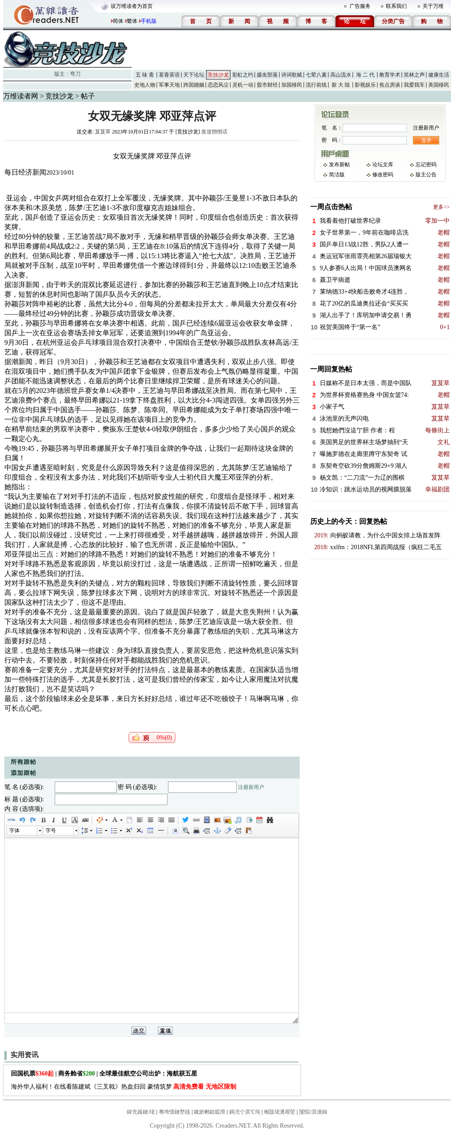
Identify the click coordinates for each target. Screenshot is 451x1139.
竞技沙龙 (218, 75)
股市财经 (267, 85)
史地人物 (144, 85)
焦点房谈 (389, 85)
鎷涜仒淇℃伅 (244, 1112)
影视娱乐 (365, 85)
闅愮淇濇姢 (313, 1112)
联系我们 (396, 6)
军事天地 (169, 85)
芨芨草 (103, 132)
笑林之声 (414, 75)
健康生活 (438, 75)
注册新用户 (251, 787)
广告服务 (360, 6)
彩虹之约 (242, 75)
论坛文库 (382, 164)
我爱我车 (414, 85)
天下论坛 (193, 75)
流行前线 (316, 85)
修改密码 (382, 175)
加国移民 (291, 85)
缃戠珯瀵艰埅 (279, 1112)
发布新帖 (339, 164)
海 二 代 (365, 75)
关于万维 (433, 6)
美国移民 (438, 85)
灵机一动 (242, 85)
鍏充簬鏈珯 (141, 1112)
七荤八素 (316, 75)
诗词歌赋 (291, 75)
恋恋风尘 (218, 85)
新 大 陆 (341, 85)
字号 (50, 830)
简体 (118, 21)
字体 (14, 830)
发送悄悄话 (214, 132)
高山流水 (340, 75)
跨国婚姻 (193, 85)
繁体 (132, 21)
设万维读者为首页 (132, 6)
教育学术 (389, 75)
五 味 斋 (145, 75)
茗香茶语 (169, 75)
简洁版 (337, 175)
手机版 (149, 21)
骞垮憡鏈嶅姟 (174, 1112)
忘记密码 (426, 164)
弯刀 (75, 74)
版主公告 (426, 175)
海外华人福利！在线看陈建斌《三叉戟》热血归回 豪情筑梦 (123, 1086)
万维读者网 (20, 96)
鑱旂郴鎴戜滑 (209, 1112)
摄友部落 (267, 75)
